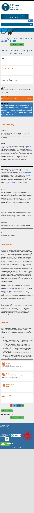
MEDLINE (27, 146)
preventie (12, 216)
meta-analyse (9, 146)
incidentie (7, 288)
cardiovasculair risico (18, 375)
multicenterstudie (26, 172)
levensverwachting (16, 377)
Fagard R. (8, 365)
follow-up (4, 154)
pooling (12, 170)
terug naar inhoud (17, 44)
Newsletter (5, 444)
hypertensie (4, 377)
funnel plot (15, 182)
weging (20, 170)
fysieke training (27, 375)
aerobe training (9, 375)
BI (30, 192)
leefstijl (9, 377)
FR (30, 20)
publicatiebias (5, 183)
